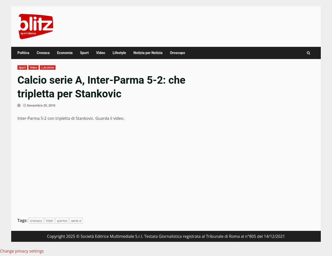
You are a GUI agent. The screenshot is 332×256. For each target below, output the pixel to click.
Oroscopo (177, 53)
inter (49, 220)
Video (100, 53)
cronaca (36, 220)
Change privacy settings (22, 251)
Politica (23, 53)
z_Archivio (47, 67)
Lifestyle (119, 53)
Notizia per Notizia (148, 53)
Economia (65, 53)
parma (62, 220)
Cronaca (43, 53)
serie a (76, 220)
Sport (84, 53)
